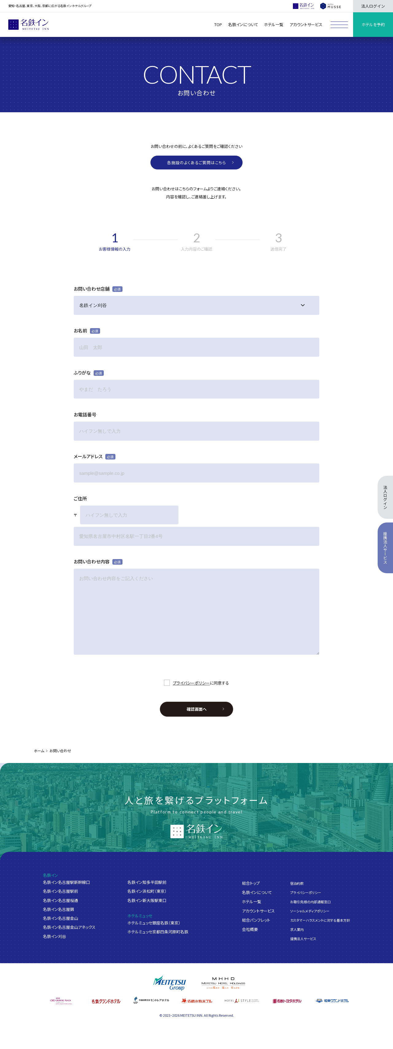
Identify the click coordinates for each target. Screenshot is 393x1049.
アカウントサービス (258, 910)
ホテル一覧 (251, 901)
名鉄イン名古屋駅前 (60, 891)
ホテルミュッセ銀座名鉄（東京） (154, 923)
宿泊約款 (297, 882)
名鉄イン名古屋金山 (60, 918)
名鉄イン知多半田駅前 (146, 882)
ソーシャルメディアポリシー (309, 910)
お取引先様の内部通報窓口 (310, 901)
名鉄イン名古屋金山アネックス (69, 927)
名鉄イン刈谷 (54, 936)
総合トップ (251, 883)
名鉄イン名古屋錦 (58, 909)
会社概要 (250, 929)
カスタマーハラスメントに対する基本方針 (320, 920)
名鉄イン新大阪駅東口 (146, 900)
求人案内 (297, 929)
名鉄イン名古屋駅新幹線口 (66, 882)
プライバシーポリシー (191, 683)
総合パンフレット (256, 920)
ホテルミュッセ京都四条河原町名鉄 (157, 932)
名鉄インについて (257, 892)
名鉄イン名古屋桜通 (60, 900)
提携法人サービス (303, 938)
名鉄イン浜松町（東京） (147, 891)
